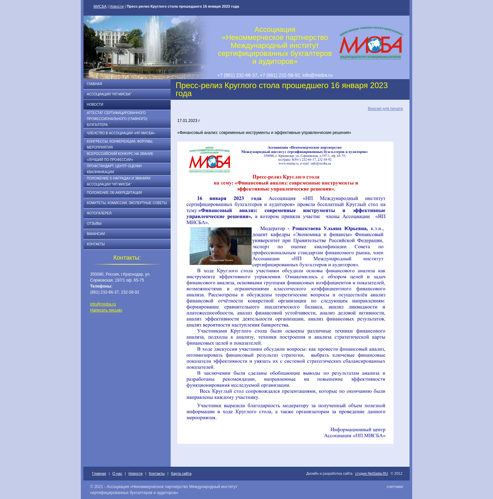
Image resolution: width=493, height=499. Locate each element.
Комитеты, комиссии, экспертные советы (127, 203)
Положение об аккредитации (114, 192)
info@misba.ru (103, 304)
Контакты (96, 244)
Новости (116, 6)
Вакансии (96, 234)
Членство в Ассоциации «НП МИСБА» (121, 133)
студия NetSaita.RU (371, 473)
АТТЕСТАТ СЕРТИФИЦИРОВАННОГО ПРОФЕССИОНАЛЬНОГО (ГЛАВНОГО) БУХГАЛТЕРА (117, 119)
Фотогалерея (99, 213)
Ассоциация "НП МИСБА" (109, 94)
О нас (117, 473)
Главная (94, 84)
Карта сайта (181, 473)
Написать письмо (106, 310)
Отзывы (94, 223)
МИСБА (99, 6)
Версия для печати (385, 108)
